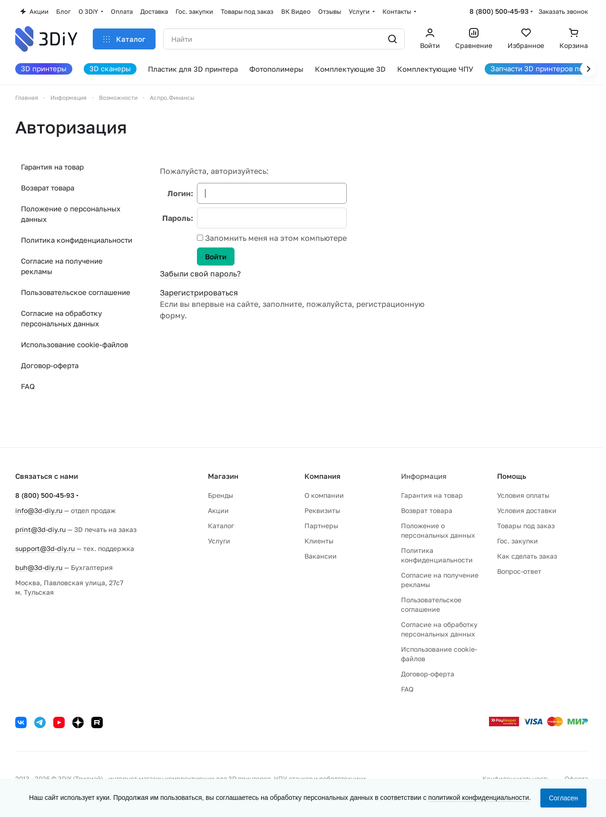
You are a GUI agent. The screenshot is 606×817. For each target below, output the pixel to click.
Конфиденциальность (515, 778)
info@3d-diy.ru (38, 510)
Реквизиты (322, 510)
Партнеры (321, 526)
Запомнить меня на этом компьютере (275, 238)
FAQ (28, 386)
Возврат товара (47, 187)
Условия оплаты (523, 495)
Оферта (576, 778)
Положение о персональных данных (70, 213)
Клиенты (318, 541)
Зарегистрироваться (199, 292)
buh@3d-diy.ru (38, 567)
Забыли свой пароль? (200, 273)
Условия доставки (527, 510)
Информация (424, 476)
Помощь (511, 476)
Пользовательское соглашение (75, 292)
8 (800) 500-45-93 (498, 11)
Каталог (221, 526)
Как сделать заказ (527, 556)
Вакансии (320, 556)
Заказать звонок (563, 11)
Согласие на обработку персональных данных (61, 318)
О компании (324, 495)
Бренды (220, 495)
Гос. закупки (517, 541)
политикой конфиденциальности (478, 797)
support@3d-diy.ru (45, 548)
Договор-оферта (49, 365)
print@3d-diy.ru (40, 529)
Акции (218, 510)
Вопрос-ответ (519, 571)
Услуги (219, 541)
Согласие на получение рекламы (62, 266)
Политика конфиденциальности (76, 240)
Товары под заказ (526, 526)
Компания (322, 476)
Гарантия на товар (52, 166)
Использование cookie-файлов (74, 344)
